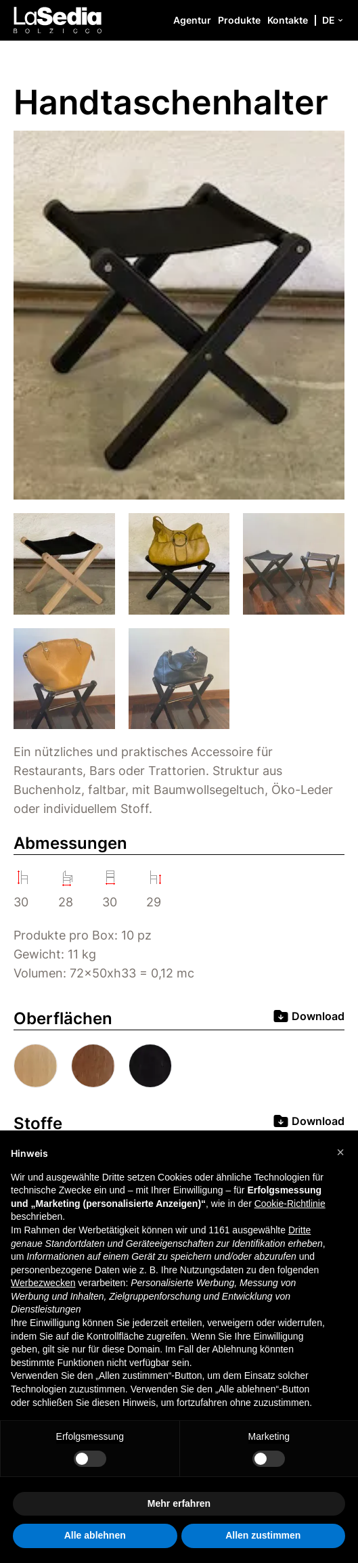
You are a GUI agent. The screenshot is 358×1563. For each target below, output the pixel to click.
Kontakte (287, 20)
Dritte (299, 1230)
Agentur (192, 20)
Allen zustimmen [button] (262, 1535)
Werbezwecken (43, 1282)
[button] (340, 1152)
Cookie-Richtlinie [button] (290, 1203)
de (333, 20)
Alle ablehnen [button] (95, 1535)
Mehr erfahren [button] (179, 1503)
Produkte (239, 20)
